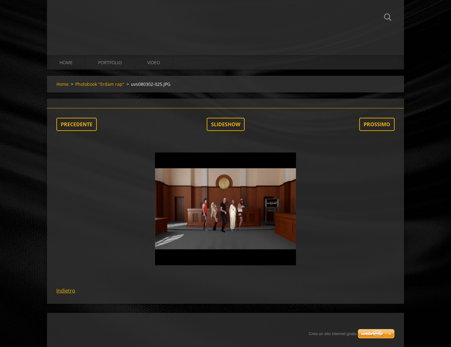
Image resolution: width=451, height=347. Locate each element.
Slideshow (225, 124)
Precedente (76, 124)
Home (66, 62)
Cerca (387, 18)
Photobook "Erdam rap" (99, 84)
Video (153, 62)
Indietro (65, 290)
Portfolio (110, 62)
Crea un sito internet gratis (332, 333)
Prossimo (377, 124)
